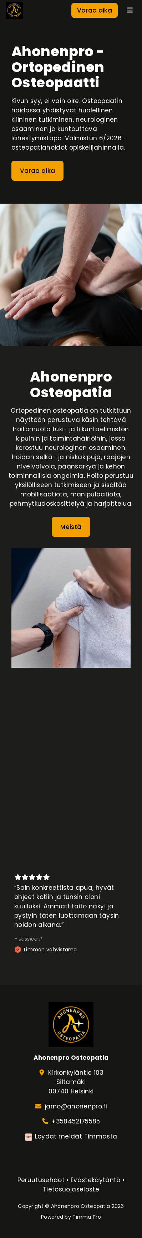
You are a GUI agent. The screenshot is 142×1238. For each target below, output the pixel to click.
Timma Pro (86, 1216)
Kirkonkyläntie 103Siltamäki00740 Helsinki (75, 1082)
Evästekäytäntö (96, 1180)
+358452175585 (76, 1121)
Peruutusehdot (41, 1180)
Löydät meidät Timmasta (76, 1136)
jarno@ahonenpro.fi (76, 1106)
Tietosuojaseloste (71, 1189)
